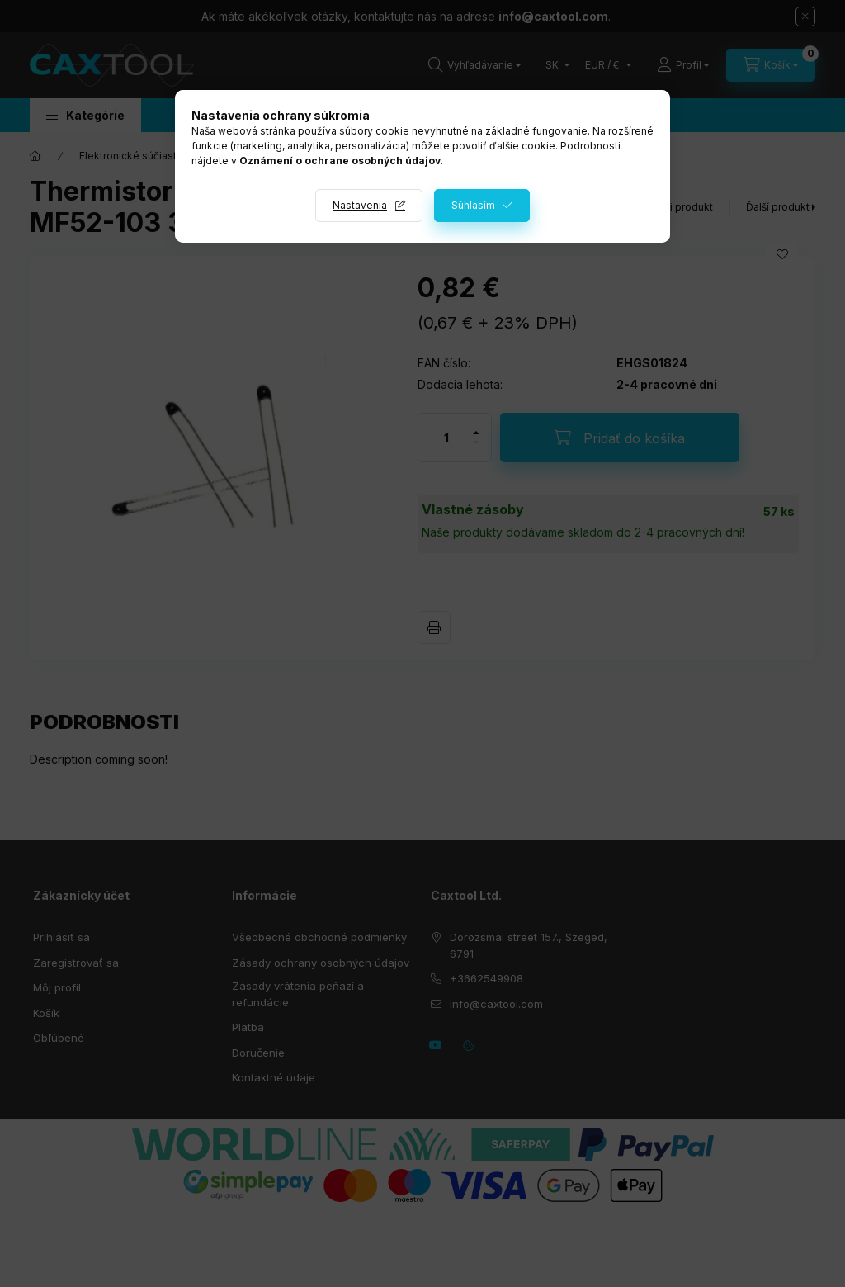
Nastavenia (360, 205)
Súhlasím (473, 205)
